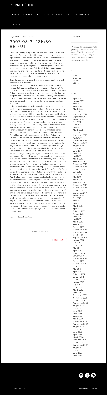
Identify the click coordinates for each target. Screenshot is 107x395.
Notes (12, 217)
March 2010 (78, 290)
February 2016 (79, 211)
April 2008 (77, 334)
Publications (81, 15)
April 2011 (77, 272)
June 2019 (77, 151)
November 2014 (80, 232)
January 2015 (78, 227)
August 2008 (78, 327)
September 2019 (80, 143)
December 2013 (80, 258)
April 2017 (77, 203)
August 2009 (78, 306)
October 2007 (79, 342)
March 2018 (78, 180)
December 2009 (80, 295)
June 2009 (77, 311)
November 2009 (80, 298)
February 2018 (79, 182)
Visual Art (62, 15)
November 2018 (80, 167)
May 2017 (77, 201)
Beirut (20, 217)
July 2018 (77, 172)
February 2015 (79, 224)
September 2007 (80, 345)
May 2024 (77, 104)
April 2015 (77, 219)
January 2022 (78, 112)
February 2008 (79, 340)
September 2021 (80, 117)
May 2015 (77, 216)
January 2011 (78, 277)
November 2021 (80, 114)
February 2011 (79, 274)
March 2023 (78, 109)
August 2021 (78, 119)
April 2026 (77, 98)
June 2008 (77, 332)
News (15, 15)
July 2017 (77, 198)
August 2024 (78, 101)
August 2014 (78, 240)
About (15, 24)
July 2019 (77, 148)
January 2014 (78, 256)
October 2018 (79, 169)
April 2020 (77, 138)
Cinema (27, 15)
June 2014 (77, 245)
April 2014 (77, 251)
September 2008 (80, 324)
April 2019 (77, 156)
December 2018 (80, 164)
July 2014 (77, 243)
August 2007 (78, 348)
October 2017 (79, 190)
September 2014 (80, 237)
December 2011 (80, 264)
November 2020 (80, 135)
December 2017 (80, 185)
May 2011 (77, 269)
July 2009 (77, 308)
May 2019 (77, 154)
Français (76, 37)
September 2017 (80, 193)
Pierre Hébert (22, 5)
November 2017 (80, 188)
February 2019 (79, 161)
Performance (44, 15)
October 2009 (79, 300)
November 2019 (80, 140)
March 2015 (78, 222)
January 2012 (78, 261)
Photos (76, 80)
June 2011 (77, 266)
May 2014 (77, 248)
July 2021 (77, 122)
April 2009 (77, 316)
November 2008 (80, 321)
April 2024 (77, 106)
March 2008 (78, 337)
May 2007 (77, 356)
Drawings (77, 78)
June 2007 (77, 353)
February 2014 (79, 253)
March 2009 (78, 319)
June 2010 (77, 287)
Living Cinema (28, 217)
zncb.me (94, 388)
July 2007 (77, 350)
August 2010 (78, 282)
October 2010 (79, 279)
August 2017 (78, 195)
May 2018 (77, 177)
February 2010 (79, 293)
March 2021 (78, 130)
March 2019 (78, 159)
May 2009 (77, 314)
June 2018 (77, 174)
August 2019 (78, 146)
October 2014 (79, 235)
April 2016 (77, 209)
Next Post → (59, 240)
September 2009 (80, 303)
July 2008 (77, 329)
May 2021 (77, 127)
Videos (76, 83)
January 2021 (78, 132)
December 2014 (80, 230)
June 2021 (77, 125)
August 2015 (78, 214)
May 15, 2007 (14, 37)
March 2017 (78, 206)
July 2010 (77, 285)
